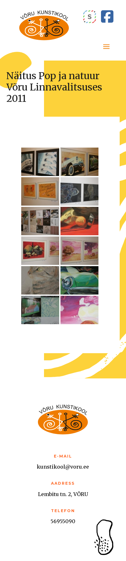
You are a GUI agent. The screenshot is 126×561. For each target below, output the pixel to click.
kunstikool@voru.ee (63, 467)
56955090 (63, 521)
